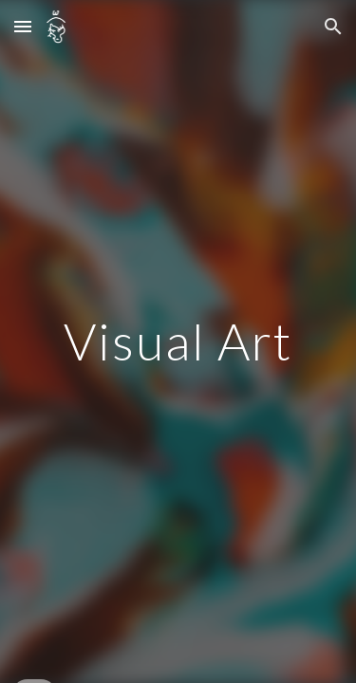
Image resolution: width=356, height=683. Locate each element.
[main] (178, 341)
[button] (23, 26)
